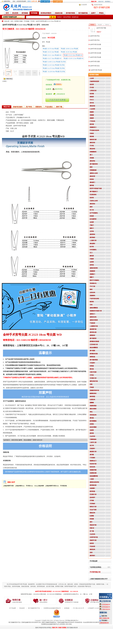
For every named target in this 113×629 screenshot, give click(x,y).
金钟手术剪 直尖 (95, 66)
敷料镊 (92, 185)
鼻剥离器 (92, 396)
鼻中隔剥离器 (94, 360)
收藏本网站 (7, 1)
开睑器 (92, 387)
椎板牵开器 (93, 525)
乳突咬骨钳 (93, 194)
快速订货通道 (62, 627)
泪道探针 (92, 448)
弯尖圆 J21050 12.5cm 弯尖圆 (69, 48)
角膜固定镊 (93, 473)
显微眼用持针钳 (94, 390)
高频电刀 (59, 17)
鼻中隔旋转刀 (94, 191)
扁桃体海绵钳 (94, 268)
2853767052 (57, 89)
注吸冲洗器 (93, 372)
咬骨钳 (92, 179)
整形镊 (92, 136)
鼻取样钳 (92, 161)
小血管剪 (92, 109)
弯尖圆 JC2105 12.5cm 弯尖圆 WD (73, 58)
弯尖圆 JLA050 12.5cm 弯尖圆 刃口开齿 (54, 61)
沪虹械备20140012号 (23, 117)
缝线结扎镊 (93, 139)
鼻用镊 (92, 454)
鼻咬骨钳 (92, 204)
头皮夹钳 (92, 436)
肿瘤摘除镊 (93, 170)
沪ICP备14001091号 (78, 608)
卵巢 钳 (92, 528)
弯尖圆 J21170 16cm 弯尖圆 (51, 48)
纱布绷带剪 (93, 219)
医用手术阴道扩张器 (96, 188)
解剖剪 (92, 256)
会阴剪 (92, 262)
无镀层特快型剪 (94, 81)
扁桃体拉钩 (93, 317)
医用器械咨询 (106, 604)
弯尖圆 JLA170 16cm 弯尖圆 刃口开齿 (54, 68)
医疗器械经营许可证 (34, 608)
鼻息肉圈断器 (94, 347)
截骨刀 (92, 228)
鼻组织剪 (92, 176)
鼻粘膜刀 (92, 182)
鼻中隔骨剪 (93, 338)
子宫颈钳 (92, 457)
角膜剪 (92, 430)
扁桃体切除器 (94, 320)
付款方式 (100, 1)
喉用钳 (92, 301)
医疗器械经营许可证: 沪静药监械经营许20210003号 (24, 622)
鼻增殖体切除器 (94, 341)
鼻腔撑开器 (93, 329)
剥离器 (92, 366)
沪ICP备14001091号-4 (71, 620)
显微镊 (92, 115)
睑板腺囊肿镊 (94, 476)
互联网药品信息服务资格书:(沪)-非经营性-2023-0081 (56, 624)
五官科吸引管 (94, 344)
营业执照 (22, 608)
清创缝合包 (93, 283)
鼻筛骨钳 (92, 234)
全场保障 (84, 4)
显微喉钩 (92, 295)
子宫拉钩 (92, 121)
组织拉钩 (92, 467)
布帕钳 (92, 133)
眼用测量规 (93, 421)
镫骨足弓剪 (93, 506)
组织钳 (92, 197)
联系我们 (107, 1)
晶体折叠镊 (93, 427)
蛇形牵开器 (93, 464)
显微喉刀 (92, 274)
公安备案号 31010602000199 (96, 608)
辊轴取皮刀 (93, 461)
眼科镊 (92, 124)
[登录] (29, 1)
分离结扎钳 (93, 90)
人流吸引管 (93, 240)
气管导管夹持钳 (94, 298)
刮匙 (91, 384)
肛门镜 (92, 531)
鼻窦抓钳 (92, 335)
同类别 (92, 24)
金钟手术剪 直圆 (95, 61)
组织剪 (92, 84)
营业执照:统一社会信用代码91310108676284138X (89, 622)
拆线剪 (92, 216)
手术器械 (26, 21)
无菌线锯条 (93, 439)
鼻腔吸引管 (93, 451)
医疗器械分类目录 (72, 627)
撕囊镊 (92, 402)
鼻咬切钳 (92, 142)
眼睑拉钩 (92, 513)
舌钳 (91, 304)
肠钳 (91, 167)
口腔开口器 (93, 442)
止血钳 (92, 78)
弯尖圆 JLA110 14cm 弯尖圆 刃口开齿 (54, 65)
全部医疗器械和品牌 (10, 17)
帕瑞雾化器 (75, 17)
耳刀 (91, 252)
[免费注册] (34, 1)
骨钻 (91, 412)
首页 (12, 21)
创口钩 (92, 445)
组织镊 (92, 93)
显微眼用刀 (93, 127)
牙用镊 (92, 500)
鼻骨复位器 (93, 332)
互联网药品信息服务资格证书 (52, 608)
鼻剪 (91, 207)
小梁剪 (92, 479)
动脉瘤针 (92, 488)
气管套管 (92, 323)
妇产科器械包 (94, 213)
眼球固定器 (93, 485)
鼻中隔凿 (92, 350)
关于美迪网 (12, 608)
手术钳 (92, 145)
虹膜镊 (92, 516)
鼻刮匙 (92, 418)
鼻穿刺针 (92, 555)
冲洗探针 (92, 363)
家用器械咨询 (106, 607)
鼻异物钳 (92, 237)
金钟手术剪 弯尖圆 (95, 57)
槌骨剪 (92, 543)
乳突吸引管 (93, 494)
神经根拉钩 (93, 415)
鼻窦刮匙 (92, 356)
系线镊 (92, 158)
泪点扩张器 (93, 509)
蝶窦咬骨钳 (93, 393)
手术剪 (32, 21)
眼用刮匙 (92, 491)
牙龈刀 (92, 225)
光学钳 (92, 231)
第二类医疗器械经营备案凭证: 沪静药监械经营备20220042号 (57, 622)
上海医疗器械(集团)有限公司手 (99, 579)
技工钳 (92, 210)
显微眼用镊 (93, 470)
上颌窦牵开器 (94, 326)
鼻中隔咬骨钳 (94, 164)
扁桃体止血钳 (94, 173)
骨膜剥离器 (93, 405)
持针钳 (92, 103)
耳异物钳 (92, 503)
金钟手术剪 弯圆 (101, 28)
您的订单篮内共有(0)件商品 (43, 627)
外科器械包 (93, 249)
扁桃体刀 (92, 314)
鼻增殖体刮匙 (94, 353)
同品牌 (100, 24)
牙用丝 (92, 375)
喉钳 (91, 289)
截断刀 (92, 277)
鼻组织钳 (92, 106)
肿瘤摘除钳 (93, 152)
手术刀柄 (92, 286)
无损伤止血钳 (94, 200)
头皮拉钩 (92, 534)
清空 (109, 567)
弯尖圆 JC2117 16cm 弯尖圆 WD (52, 58)
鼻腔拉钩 (92, 549)
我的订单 (93, 1)
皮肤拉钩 (92, 292)
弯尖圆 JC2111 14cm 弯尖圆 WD (52, 55)
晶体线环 (92, 497)
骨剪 (91, 552)
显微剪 (92, 118)
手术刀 (92, 100)
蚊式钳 (92, 246)
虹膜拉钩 (92, 399)
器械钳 (92, 112)
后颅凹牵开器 (94, 537)
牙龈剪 (92, 259)
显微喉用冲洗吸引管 (96, 311)
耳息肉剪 (92, 546)
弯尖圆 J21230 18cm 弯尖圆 (69, 52)
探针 (91, 522)
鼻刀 (91, 155)
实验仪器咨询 (106, 609)
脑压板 (92, 369)
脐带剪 (92, 265)
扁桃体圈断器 (94, 308)
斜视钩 (92, 424)
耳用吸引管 (93, 378)
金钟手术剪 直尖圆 (95, 44)
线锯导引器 (93, 540)
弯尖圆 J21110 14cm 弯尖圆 (51, 52)
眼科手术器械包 (94, 280)
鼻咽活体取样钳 (94, 482)
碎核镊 (92, 519)
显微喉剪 (92, 271)
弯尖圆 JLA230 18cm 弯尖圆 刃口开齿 (54, 71)
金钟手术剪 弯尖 (95, 36)
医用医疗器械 (18, 21)
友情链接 (66, 608)
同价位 (107, 24)
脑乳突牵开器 (94, 381)
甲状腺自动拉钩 (94, 130)
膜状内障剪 (93, 409)
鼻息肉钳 (92, 148)
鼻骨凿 (92, 433)
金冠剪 (92, 222)
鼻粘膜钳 (92, 243)
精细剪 (92, 96)
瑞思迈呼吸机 (67, 17)
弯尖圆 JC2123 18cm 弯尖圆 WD (73, 55)
